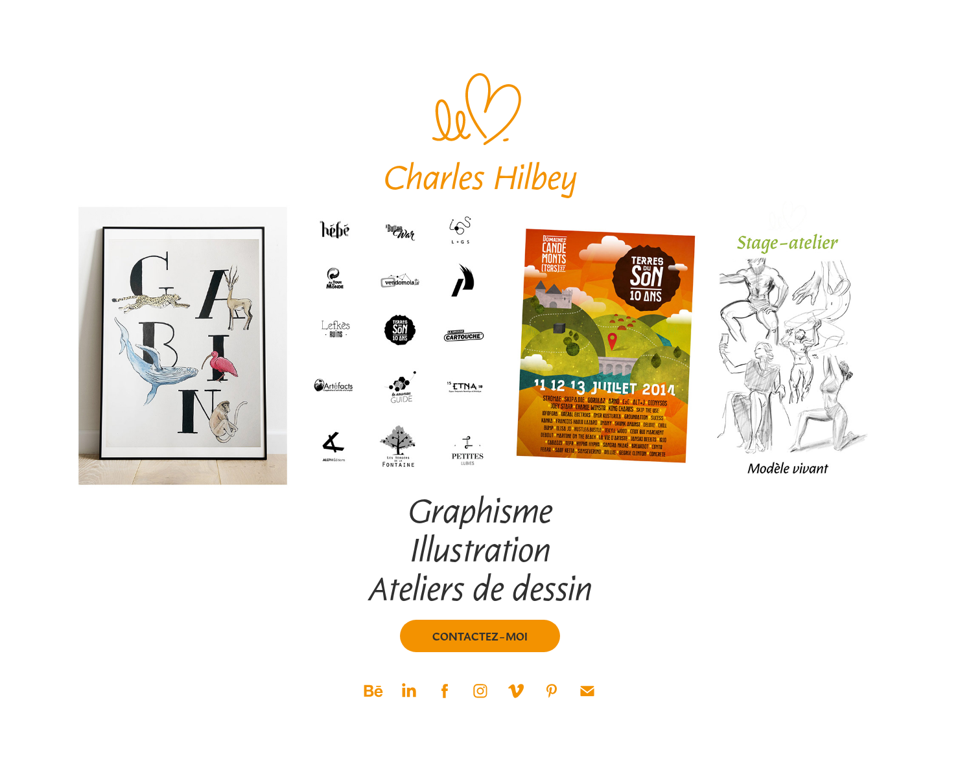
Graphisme (480, 509)
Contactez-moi (480, 636)
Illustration (480, 548)
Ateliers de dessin (480, 587)
